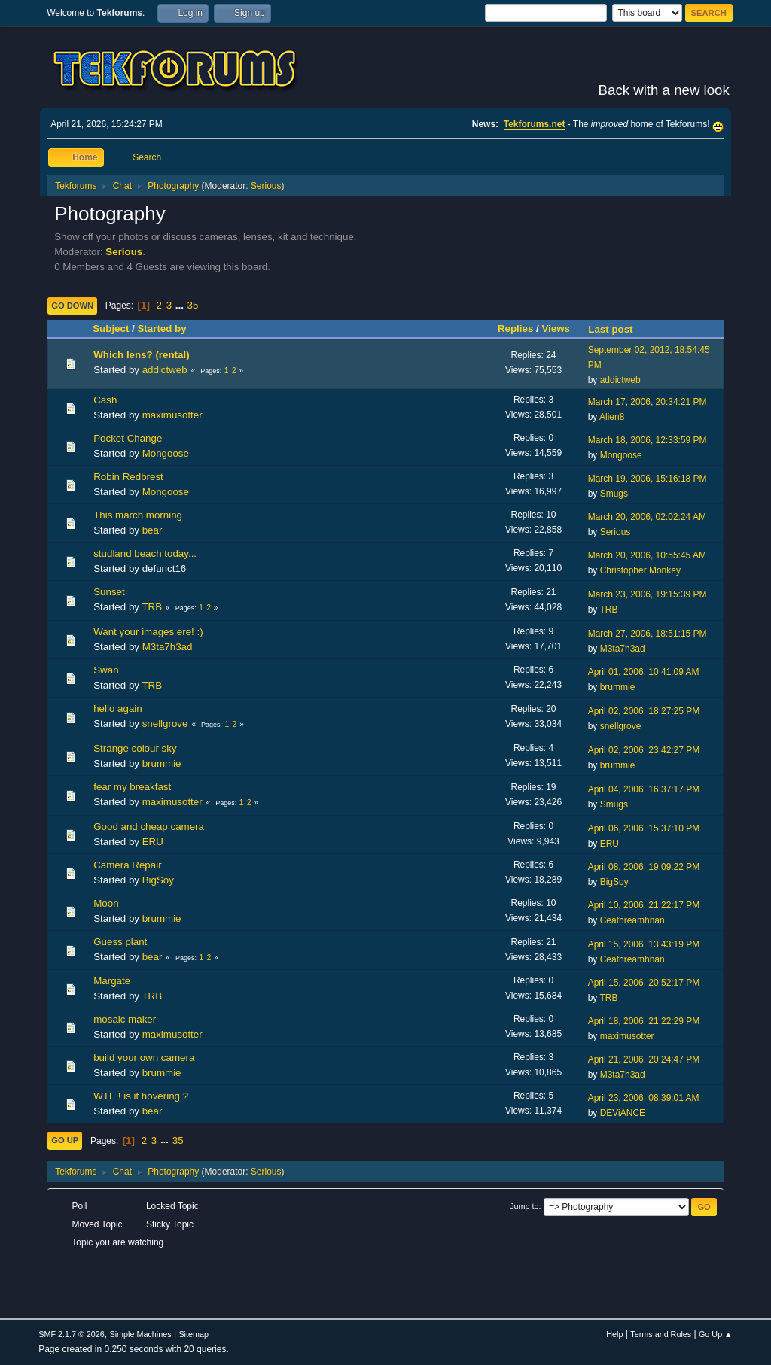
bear (152, 530)
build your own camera (143, 1057)
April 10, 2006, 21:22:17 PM (644, 905)
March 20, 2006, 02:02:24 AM (647, 517)
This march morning (137, 515)
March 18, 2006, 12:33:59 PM (647, 440)
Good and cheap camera (148, 826)
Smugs (614, 493)
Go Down (72, 305)
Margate (111, 981)
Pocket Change (127, 438)
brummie (617, 687)
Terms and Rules (660, 1334)
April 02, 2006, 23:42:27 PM (644, 750)
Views (555, 328)
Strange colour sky (134, 748)
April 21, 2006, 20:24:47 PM (644, 1059)
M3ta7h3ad (167, 646)
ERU (152, 841)
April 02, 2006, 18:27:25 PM (644, 711)
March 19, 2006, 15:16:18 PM (647, 478)
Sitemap (193, 1334)
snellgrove (165, 723)
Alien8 (611, 417)
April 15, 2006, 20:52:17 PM (644, 982)
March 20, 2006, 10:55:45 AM (647, 555)
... (181, 305)
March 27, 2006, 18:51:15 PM (647, 633)
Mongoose (165, 453)
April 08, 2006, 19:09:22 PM (644, 867)
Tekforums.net (534, 124)
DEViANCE (622, 1113)
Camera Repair (127, 865)
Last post (617, 329)
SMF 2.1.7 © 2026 (71, 1334)
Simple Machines (141, 1334)
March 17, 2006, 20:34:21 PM (647, 402)
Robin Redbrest (128, 476)
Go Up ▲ (716, 1334)
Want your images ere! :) (148, 631)
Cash (105, 400)
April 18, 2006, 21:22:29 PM (644, 1021)
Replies (515, 328)
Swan (105, 670)
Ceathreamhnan (632, 920)
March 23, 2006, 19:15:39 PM (647, 594)
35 (193, 305)
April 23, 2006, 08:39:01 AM (643, 1098)
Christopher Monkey (640, 570)
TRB (152, 607)
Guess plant (120, 941)
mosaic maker (124, 1019)
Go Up (64, 1140)
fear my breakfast (132, 786)
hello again (117, 708)
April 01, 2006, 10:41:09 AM (643, 672)
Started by (161, 328)
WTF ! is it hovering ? (140, 1096)
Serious (266, 186)
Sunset (109, 591)
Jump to (524, 1206)
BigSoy (158, 880)
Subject (111, 328)
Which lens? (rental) (141, 354)
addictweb (164, 369)
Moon (105, 903)
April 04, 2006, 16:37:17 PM (644, 789)
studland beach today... (145, 553)
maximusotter (172, 415)
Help (614, 1334)
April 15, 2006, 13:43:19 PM (644, 944)
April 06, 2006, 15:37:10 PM (644, 828)
